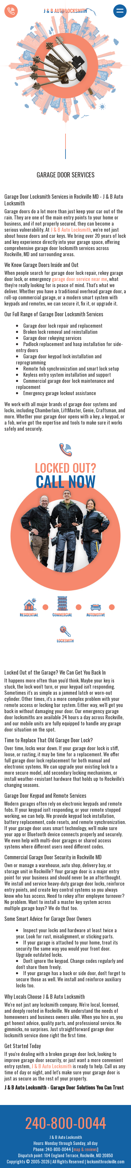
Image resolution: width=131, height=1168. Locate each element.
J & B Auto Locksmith (71, 229)
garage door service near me (79, 278)
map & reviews (85, 1149)
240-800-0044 (65, 1122)
